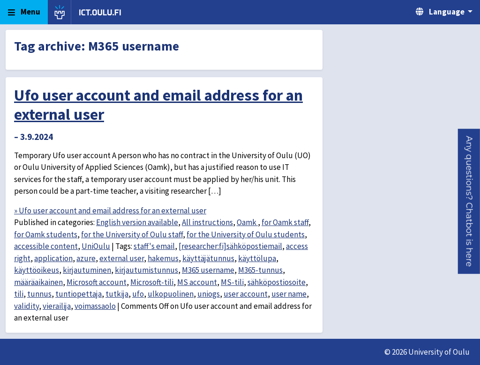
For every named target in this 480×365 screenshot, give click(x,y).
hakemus (163, 258)
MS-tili (232, 282)
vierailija (57, 306)
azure (86, 258)
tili (18, 294)
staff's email (154, 246)
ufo (138, 294)
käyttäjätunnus (208, 258)
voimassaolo (95, 306)
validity (26, 306)
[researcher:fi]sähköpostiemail (230, 246)
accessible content (46, 246)
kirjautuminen (87, 270)
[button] (469, 201)
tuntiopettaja (78, 294)
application (53, 258)
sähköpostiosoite (277, 282)
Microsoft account (97, 282)
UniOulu (96, 246)
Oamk (247, 222)
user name (289, 294)
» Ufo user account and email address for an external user (110, 210)
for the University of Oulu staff (132, 234)
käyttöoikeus (36, 270)
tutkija (116, 294)
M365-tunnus (260, 270)
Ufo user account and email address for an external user (158, 104)
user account (246, 294)
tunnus (39, 294)
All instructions (207, 222)
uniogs (208, 294)
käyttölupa (257, 258)
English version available (137, 222)
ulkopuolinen (171, 294)
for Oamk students (45, 234)
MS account (197, 282)
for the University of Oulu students (246, 234)
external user (121, 258)
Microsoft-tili (151, 282)
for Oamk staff (285, 222)
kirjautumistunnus (146, 270)
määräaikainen (38, 282)
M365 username (208, 270)
